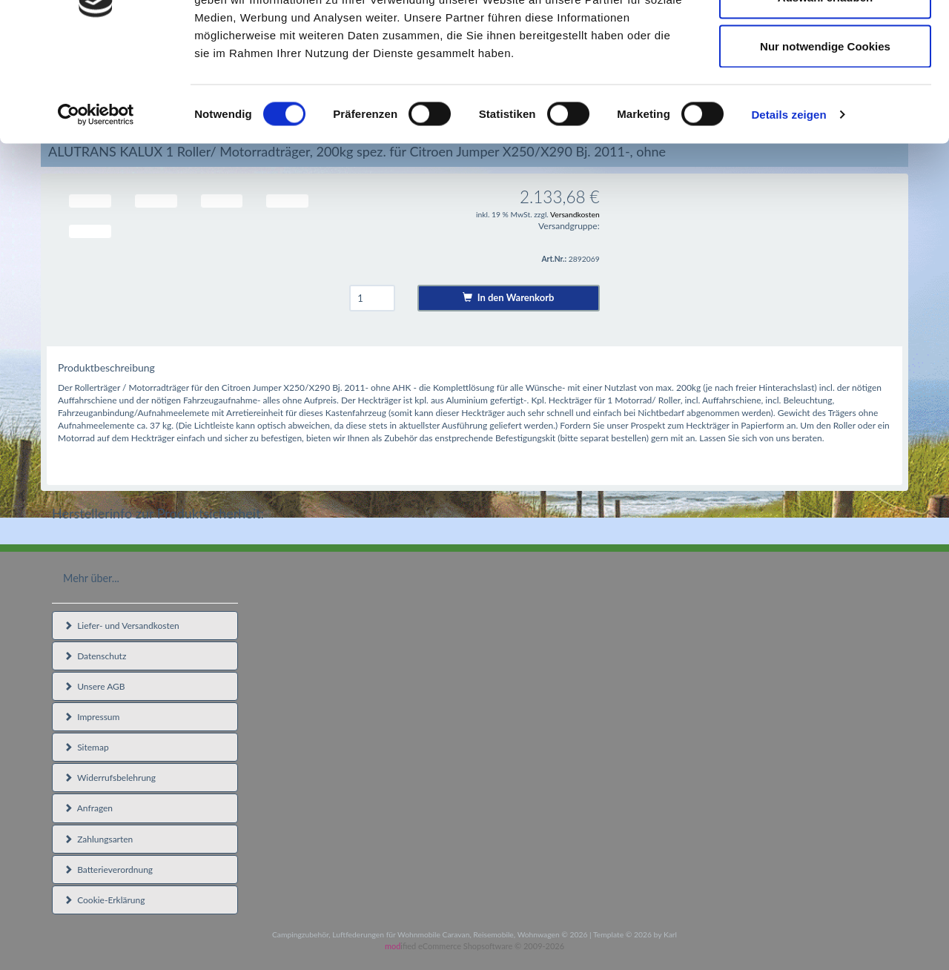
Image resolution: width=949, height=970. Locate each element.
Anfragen (88, 808)
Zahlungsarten (98, 839)
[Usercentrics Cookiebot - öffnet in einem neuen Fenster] (96, 205)
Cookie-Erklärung (104, 899)
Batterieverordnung (108, 869)
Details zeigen (788, 204)
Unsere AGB (94, 686)
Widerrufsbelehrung (110, 777)
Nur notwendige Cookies (825, 136)
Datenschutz (95, 655)
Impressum (91, 716)
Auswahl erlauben (825, 88)
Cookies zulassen (825, 39)
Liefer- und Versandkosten (121, 625)
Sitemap (86, 747)
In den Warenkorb (508, 297)
